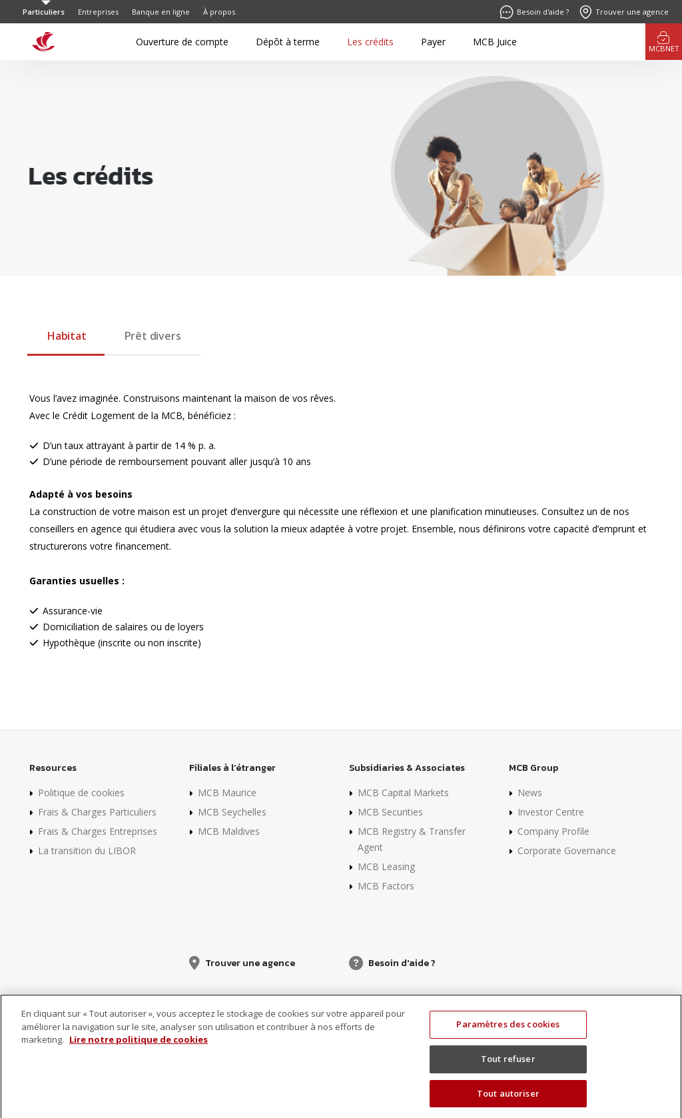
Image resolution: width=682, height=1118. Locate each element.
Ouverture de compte (182, 41)
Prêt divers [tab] (153, 335)
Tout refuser (508, 1067)
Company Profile (553, 831)
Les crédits (370, 41)
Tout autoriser (508, 1101)
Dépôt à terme (288, 41)
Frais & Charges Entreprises (97, 831)
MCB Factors (386, 885)
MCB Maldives (229, 831)
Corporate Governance (566, 850)
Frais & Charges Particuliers (97, 812)
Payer (433, 41)
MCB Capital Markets (403, 792)
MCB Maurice (227, 792)
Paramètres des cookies (507, 1033)
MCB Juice (495, 41)
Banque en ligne (161, 12)
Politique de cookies (81, 792)
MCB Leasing (386, 866)
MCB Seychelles (232, 812)
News (529, 792)
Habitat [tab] (67, 335)
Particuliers (44, 12)
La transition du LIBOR (87, 850)
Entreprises (98, 12)
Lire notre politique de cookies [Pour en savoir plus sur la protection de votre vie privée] (138, 1048)
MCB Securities (390, 812)
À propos (219, 12)
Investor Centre (550, 812)
